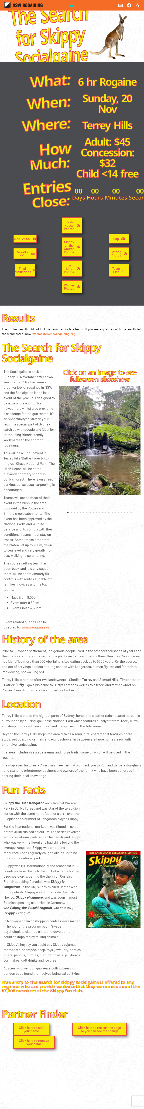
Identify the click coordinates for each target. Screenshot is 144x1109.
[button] (72, 5)
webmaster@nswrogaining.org (53, 334)
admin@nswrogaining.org (35, 627)
